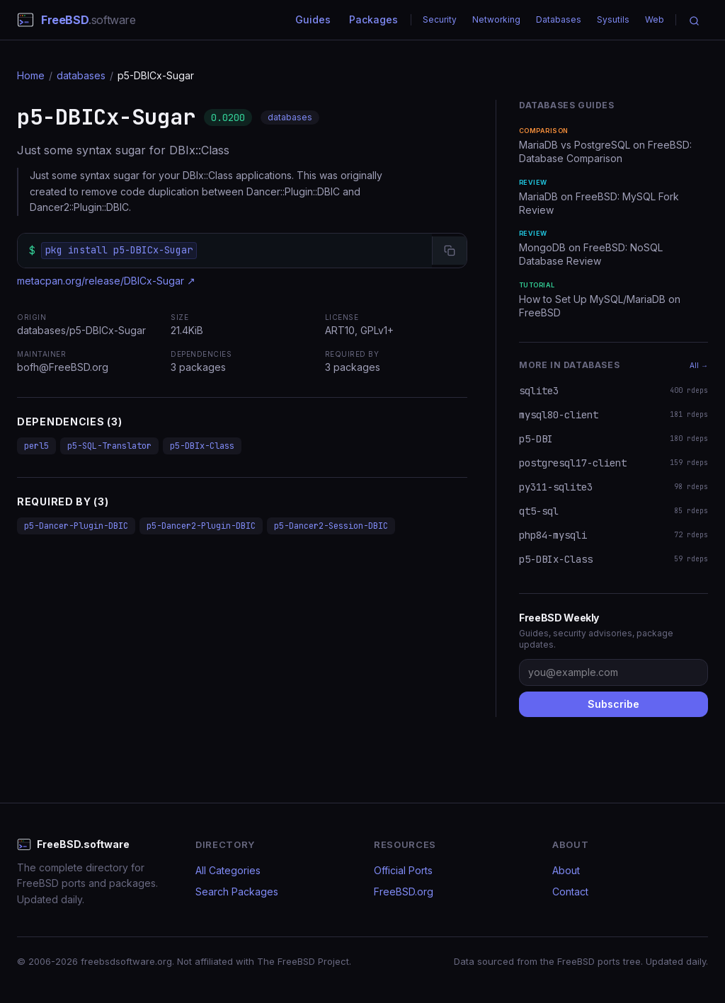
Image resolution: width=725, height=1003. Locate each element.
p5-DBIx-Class (202, 446)
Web (654, 19)
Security (440, 19)
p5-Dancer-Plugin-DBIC (76, 526)
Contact (570, 891)
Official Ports (403, 870)
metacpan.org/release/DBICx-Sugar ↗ (106, 281)
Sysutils (613, 19)
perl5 (36, 446)
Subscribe (613, 704)
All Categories (228, 870)
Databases (558, 19)
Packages (373, 19)
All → (699, 365)
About (566, 870)
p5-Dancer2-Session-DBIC (331, 526)
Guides (313, 19)
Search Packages (236, 891)
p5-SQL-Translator (109, 446)
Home (31, 75)
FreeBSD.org (403, 891)
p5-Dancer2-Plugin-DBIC (201, 526)
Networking (496, 19)
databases (81, 75)
